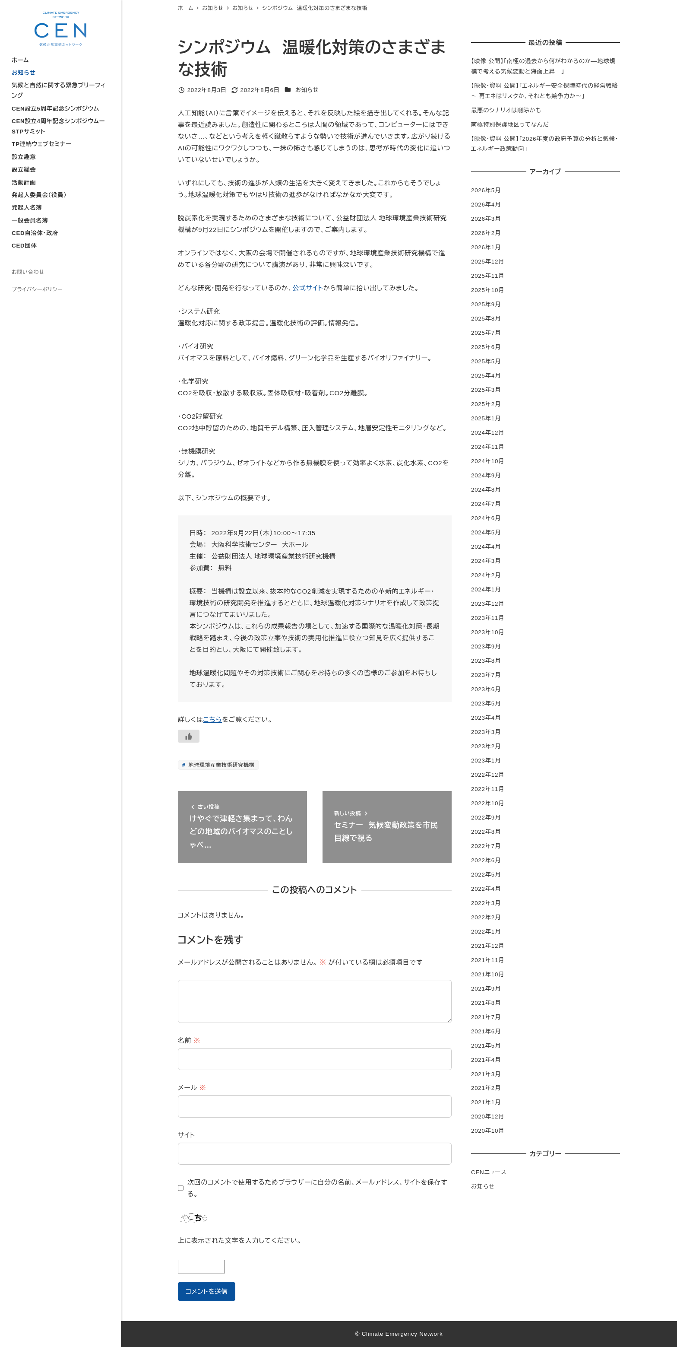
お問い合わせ (28, 272)
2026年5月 (486, 190)
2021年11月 (487, 960)
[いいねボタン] (188, 736)
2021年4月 (486, 1060)
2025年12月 (487, 261)
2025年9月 (486, 304)
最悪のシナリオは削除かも (506, 110)
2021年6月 (486, 1031)
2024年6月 (486, 518)
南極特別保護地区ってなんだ (510, 124)
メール (192, 1087)
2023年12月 (487, 603)
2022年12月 (487, 775)
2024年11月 (487, 447)
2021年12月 (487, 946)
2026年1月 (486, 247)
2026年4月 (486, 204)
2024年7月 (486, 504)
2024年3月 (486, 561)
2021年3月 (486, 1074)
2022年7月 (486, 846)
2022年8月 (486, 832)
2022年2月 (486, 917)
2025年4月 (486, 375)
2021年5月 (486, 1045)
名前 (189, 1040)
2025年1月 (486, 418)
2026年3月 (486, 219)
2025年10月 (487, 290)
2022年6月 (486, 860)
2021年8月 (486, 1003)
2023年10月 (487, 632)
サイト (186, 1135)
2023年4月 (486, 718)
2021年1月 (486, 1102)
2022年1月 (486, 931)
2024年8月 (486, 489)
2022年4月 (486, 889)
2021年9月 (486, 988)
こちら (212, 719)
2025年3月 (486, 390)
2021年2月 (486, 1088)
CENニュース (488, 1172)
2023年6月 (486, 689)
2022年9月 (486, 817)
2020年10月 (487, 1131)
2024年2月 (486, 575)
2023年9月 (486, 646)
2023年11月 (487, 618)
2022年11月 (487, 789)
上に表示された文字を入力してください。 (239, 1240)
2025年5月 (486, 361)
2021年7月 (486, 1017)
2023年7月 (486, 675)
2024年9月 (486, 475)
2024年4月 (486, 546)
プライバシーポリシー (37, 289)
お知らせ (307, 90)
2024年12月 (487, 432)
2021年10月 (487, 974)
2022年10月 (487, 803)
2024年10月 (487, 461)
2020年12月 (487, 1116)
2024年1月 (486, 589)
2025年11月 (487, 276)
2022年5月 (486, 874)
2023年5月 (486, 703)
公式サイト (307, 288)
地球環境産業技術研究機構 (220, 765)
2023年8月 (486, 661)
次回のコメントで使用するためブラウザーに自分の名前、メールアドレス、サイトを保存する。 (317, 1188)
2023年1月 (486, 760)
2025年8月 (486, 318)
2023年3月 (486, 732)
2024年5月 (486, 532)
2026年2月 (486, 233)
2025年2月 (486, 404)
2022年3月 (486, 903)
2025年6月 (486, 347)
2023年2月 (486, 746)
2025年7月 (486, 333)
